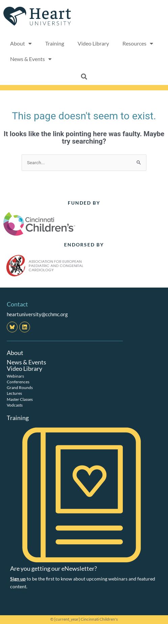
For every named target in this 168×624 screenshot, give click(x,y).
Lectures (14, 393)
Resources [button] (137, 43)
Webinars (15, 376)
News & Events (26, 362)
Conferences (18, 381)
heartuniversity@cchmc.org (37, 314)
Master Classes (20, 399)
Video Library (93, 43)
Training (54, 43)
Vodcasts (15, 405)
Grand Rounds (20, 387)
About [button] (21, 43)
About (15, 352)
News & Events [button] (31, 59)
